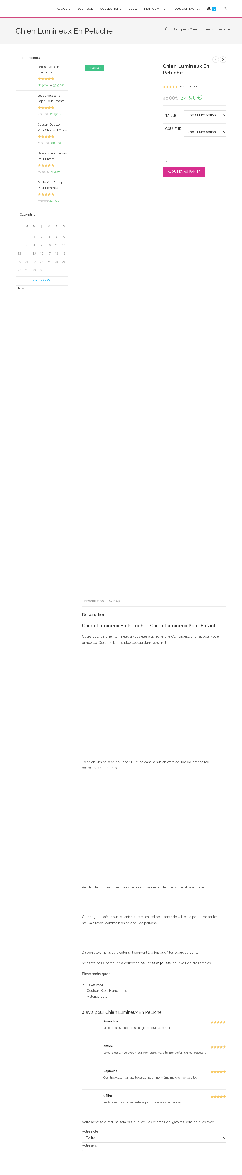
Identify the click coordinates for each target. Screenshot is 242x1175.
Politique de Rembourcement (160, 1151)
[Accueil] (166, 29)
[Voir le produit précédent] (215, 59)
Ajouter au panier (184, 171)
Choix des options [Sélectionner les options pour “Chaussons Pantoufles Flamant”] (98, 1058)
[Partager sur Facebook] (130, 923)
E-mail (162, 832)
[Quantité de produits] (167, 162)
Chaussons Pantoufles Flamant (98, 1026)
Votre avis (90, 784)
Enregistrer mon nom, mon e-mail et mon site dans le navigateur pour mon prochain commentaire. (146, 862)
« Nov (20, 288)
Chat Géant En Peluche (172, 1023)
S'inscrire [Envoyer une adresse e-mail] (81, 1097)
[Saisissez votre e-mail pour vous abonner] (56, 1097)
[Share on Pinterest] (165, 923)
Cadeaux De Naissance (210, 1015)
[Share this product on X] (97, 923)
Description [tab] (94, 239)
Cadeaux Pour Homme (135, 1015)
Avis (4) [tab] (114, 239)
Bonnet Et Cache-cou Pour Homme (135, 1023)
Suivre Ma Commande (198, 1121)
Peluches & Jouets (172, 1015)
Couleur (173, 129)
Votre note (90, 770)
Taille (170, 116)
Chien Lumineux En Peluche (210, 29)
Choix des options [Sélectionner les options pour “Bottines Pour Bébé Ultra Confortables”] (210, 1056)
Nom (87, 832)
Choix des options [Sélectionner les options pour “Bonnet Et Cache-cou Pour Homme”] (135, 1048)
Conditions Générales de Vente (110, 1151)
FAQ (197, 1112)
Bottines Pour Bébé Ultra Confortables (210, 1023)
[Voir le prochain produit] (223, 59)
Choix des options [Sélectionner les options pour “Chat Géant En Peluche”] (173, 1060)
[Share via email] (204, 923)
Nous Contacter (204, 1131)
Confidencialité (71, 1151)
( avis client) (188, 86)
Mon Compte (203, 1105)
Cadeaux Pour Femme (98, 1015)
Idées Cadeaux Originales (98, 1017)
